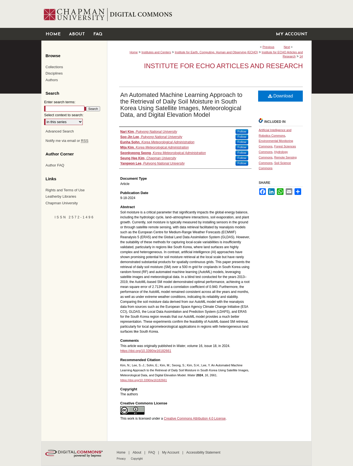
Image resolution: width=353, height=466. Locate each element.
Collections (54, 67)
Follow (241, 131)
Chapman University (62, 203)
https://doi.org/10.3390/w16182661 (145, 351)
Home (134, 52)
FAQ (152, 452)
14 (301, 56)
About (137, 452)
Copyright (137, 458)
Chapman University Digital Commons (209, 14)
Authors (52, 80)
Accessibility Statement (203, 452)
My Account (171, 452)
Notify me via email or (67, 141)
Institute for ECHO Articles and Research (223, 66)
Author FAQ (55, 165)
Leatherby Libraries (61, 196)
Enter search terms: (59, 102)
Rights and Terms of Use (65, 190)
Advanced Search (60, 131)
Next (287, 47)
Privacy (122, 458)
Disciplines (54, 73)
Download (280, 96)
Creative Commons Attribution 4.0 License (195, 418)
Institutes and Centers (156, 52)
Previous (268, 47)
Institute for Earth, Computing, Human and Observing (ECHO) (216, 52)
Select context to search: (63, 115)
